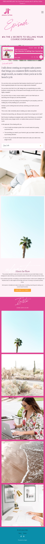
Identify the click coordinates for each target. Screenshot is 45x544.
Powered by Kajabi (22, 540)
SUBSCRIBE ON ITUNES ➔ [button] (22, 290)
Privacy (25, 533)
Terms (20, 533)
